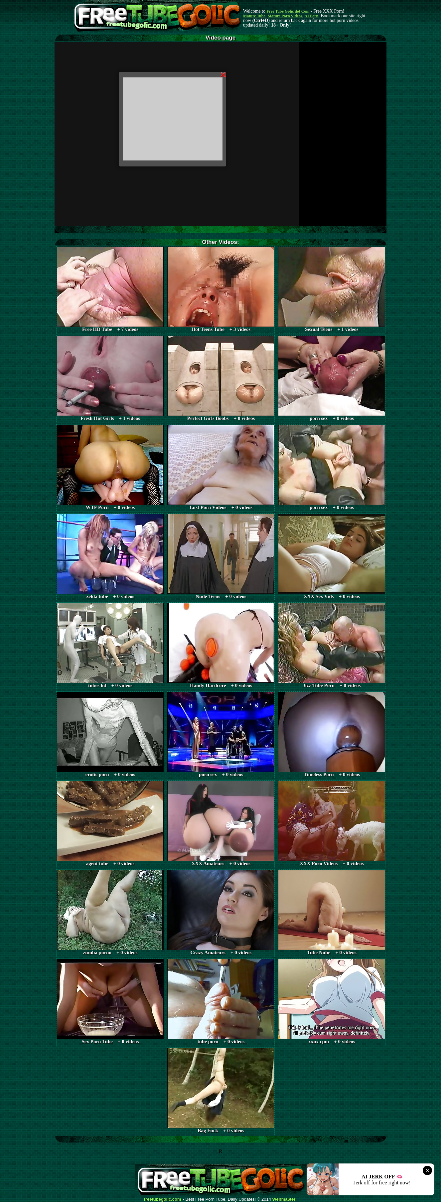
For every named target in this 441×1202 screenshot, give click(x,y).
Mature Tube (254, 16)
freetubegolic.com (162, 1199)
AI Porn (312, 16)
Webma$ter (284, 1199)
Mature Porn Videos (285, 16)
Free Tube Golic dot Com (287, 11)
